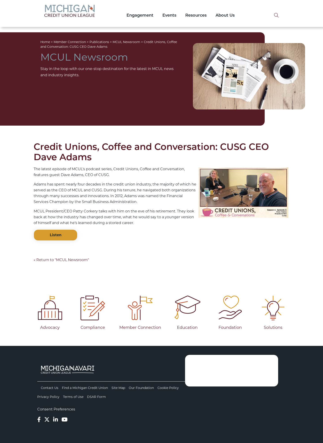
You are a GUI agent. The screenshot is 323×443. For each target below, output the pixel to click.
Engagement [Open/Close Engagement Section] (140, 15)
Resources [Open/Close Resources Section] (196, 15)
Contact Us (49, 388)
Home (45, 42)
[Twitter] (47, 419)
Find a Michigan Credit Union (85, 388)
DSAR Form (96, 397)
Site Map (118, 388)
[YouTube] (64, 419)
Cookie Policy (168, 388)
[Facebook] (39, 419)
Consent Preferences (56, 409)
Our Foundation (141, 388)
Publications (99, 42)
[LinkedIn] (55, 419)
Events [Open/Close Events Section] (169, 15)
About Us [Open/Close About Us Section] (225, 15)
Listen (55, 235)
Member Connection (70, 42)
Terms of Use (73, 397)
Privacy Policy (48, 397)
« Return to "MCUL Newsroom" (61, 260)
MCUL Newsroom (126, 42)
